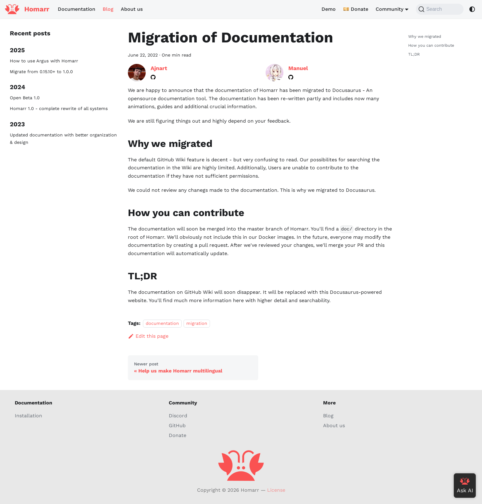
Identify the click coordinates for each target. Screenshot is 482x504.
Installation (28, 416)
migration (196, 323)
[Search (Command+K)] (440, 9)
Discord (178, 416)
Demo (329, 9)
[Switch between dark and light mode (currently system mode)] (472, 9)
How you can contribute (431, 45)
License (276, 490)
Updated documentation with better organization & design (63, 138)
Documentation (76, 9)
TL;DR (414, 54)
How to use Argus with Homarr (44, 60)
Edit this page (148, 336)
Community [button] (389, 9)
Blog (108, 9)
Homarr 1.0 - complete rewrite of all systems (59, 108)
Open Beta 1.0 (25, 97)
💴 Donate (355, 9)
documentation (162, 323)
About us (132, 9)
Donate (177, 435)
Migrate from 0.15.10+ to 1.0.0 (41, 71)
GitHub (177, 425)
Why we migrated (424, 36)
